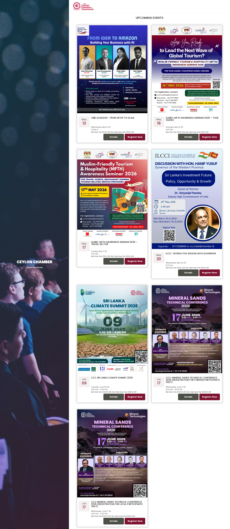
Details (114, 137)
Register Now (135, 137)
